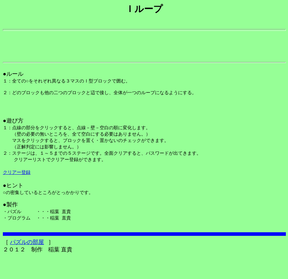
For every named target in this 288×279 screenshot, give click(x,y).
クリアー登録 (17, 190)
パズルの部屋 (27, 265)
